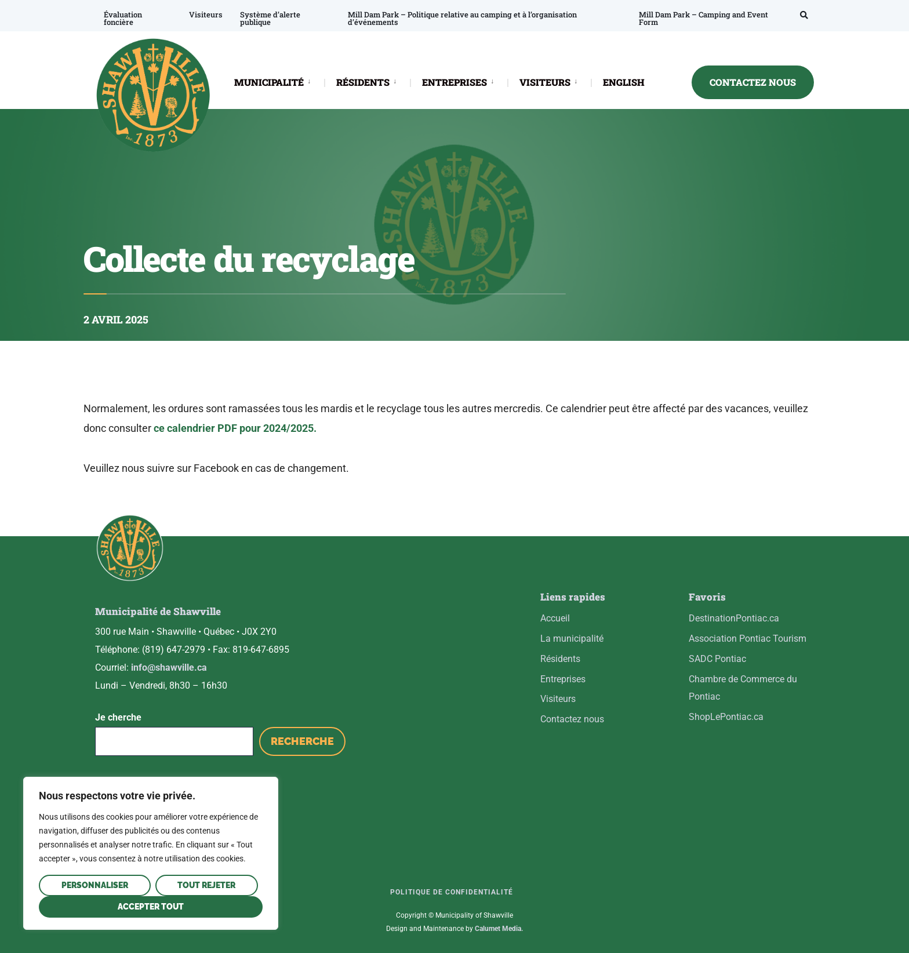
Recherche (302, 741)
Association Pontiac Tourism (747, 638)
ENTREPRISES (454, 82)
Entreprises (563, 679)
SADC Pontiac (717, 658)
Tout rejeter (206, 885)
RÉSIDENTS (363, 82)
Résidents (560, 658)
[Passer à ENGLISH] (624, 83)
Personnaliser (94, 885)
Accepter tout (151, 906)
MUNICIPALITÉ (269, 82)
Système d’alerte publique (270, 18)
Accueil (555, 618)
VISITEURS (544, 82)
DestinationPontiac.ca (734, 618)
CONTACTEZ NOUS (753, 82)
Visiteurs (206, 14)
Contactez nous (572, 719)
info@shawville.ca (169, 667)
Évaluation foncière (123, 18)
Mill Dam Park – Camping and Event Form (703, 18)
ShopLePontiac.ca (726, 716)
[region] (150, 853)
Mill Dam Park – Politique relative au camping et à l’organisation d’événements (462, 18)
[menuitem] (279, 81)
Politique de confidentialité (451, 892)
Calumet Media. (499, 929)
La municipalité (571, 638)
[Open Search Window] (804, 15)
